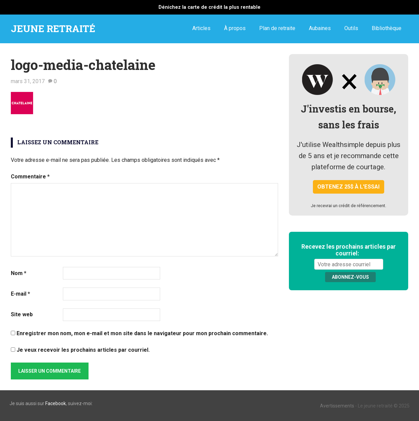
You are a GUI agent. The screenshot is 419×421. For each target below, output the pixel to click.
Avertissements (337, 405)
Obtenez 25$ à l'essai (348, 186)
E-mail (20, 294)
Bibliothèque (386, 28)
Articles (201, 28)
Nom (18, 273)
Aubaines (320, 28)
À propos (235, 28)
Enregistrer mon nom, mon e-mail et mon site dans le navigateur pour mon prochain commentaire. (142, 333)
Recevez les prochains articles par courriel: (348, 250)
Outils (351, 28)
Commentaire (30, 176)
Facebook (55, 403)
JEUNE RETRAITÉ (53, 28)
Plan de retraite (277, 28)
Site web (22, 314)
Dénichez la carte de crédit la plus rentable (209, 7)
